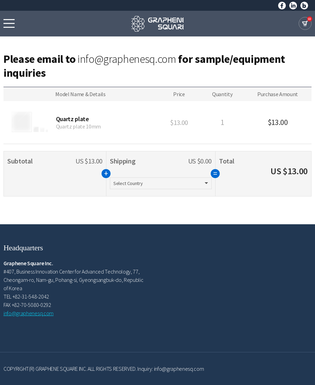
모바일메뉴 (9, 23)
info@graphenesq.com (127, 59)
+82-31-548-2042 (31, 296)
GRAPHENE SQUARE (157, 23)
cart (305, 23)
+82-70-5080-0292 (31, 304)
